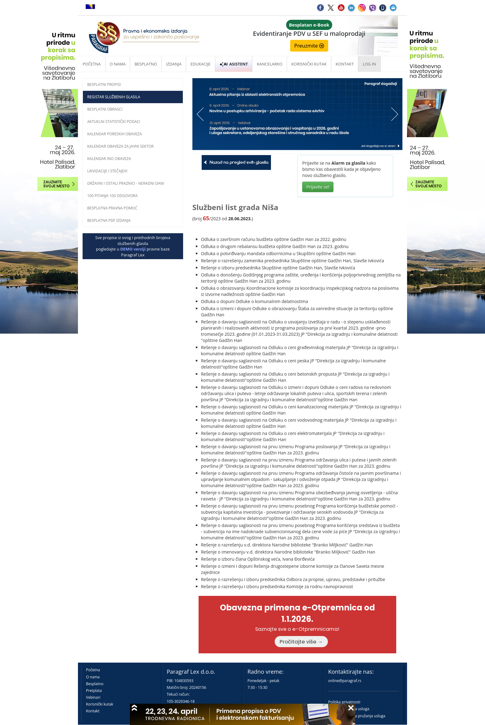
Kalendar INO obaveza (109, 158)
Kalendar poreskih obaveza (114, 134)
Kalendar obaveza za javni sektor (120, 146)
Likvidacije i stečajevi (107, 171)
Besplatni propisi (104, 84)
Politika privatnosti (344, 702)
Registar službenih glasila (113, 96)
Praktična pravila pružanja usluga (356, 716)
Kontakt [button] (345, 64)
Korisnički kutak (99, 704)
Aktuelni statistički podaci (113, 121)
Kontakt (92, 711)
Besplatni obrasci (104, 109)
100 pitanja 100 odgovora (112, 195)
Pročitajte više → (301, 641)
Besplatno (146, 64)
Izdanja (174, 64)
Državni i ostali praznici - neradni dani (125, 183)
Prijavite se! (317, 187)
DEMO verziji (133, 249)
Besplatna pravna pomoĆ (112, 208)
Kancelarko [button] (269, 64)
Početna (92, 64)
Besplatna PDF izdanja (109, 220)
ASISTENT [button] (234, 64)
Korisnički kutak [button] (309, 64)
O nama (118, 64)
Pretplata (94, 690)
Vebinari (93, 697)
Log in (369, 64)
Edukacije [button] (201, 64)
